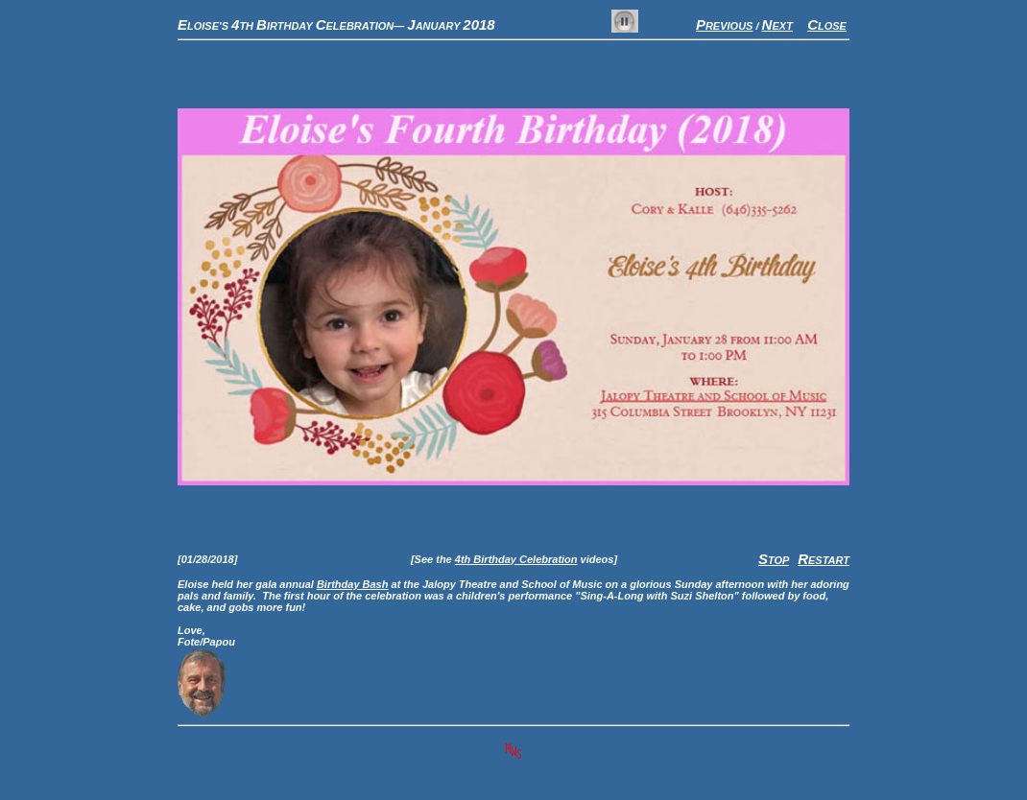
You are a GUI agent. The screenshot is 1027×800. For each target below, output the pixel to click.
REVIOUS (724, 26)
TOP (773, 560)
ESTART (823, 560)
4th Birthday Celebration (516, 559)
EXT (777, 26)
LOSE (827, 26)
